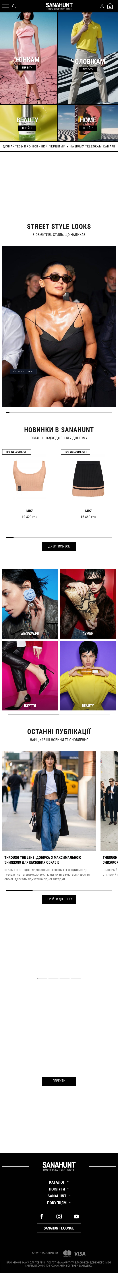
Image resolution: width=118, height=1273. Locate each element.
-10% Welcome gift (17, 451)
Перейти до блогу (59, 899)
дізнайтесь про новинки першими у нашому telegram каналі (59, 146)
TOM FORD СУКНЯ (23, 371)
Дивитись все (59, 546)
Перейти (59, 1081)
